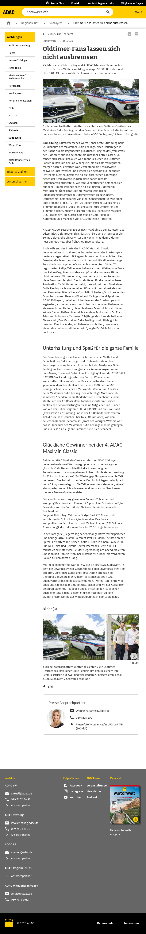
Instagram (76, 791)
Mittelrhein (15, 67)
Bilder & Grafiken (17, 171)
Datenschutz (105, 923)
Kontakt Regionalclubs (101, 3)
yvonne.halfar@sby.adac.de (93, 711)
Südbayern (55, 23)
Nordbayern (15, 93)
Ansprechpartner (17, 181)
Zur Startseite (8, 23)
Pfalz (11, 108)
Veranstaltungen (97, 785)
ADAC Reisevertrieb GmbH (19, 161)
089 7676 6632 (20, 899)
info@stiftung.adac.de (24, 823)
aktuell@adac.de (21, 793)
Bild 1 (51, 686)
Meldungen (14, 37)
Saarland (13, 115)
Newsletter (94, 791)
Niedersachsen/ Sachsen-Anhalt (17, 77)
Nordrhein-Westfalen (20, 100)
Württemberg (16, 152)
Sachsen (13, 123)
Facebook (76, 785)
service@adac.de (21, 893)
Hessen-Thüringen (18, 60)
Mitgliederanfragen (132, 3)
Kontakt (75, 3)
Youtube (75, 797)
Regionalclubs (29, 23)
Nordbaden (15, 85)
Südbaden (14, 130)
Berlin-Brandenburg (19, 45)
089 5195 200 (84, 717)
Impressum (131, 923)
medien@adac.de (22, 852)
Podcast (92, 797)
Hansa (12, 53)
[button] (107, 12)
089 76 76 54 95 (21, 799)
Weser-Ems (15, 145)
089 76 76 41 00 (20, 829)
